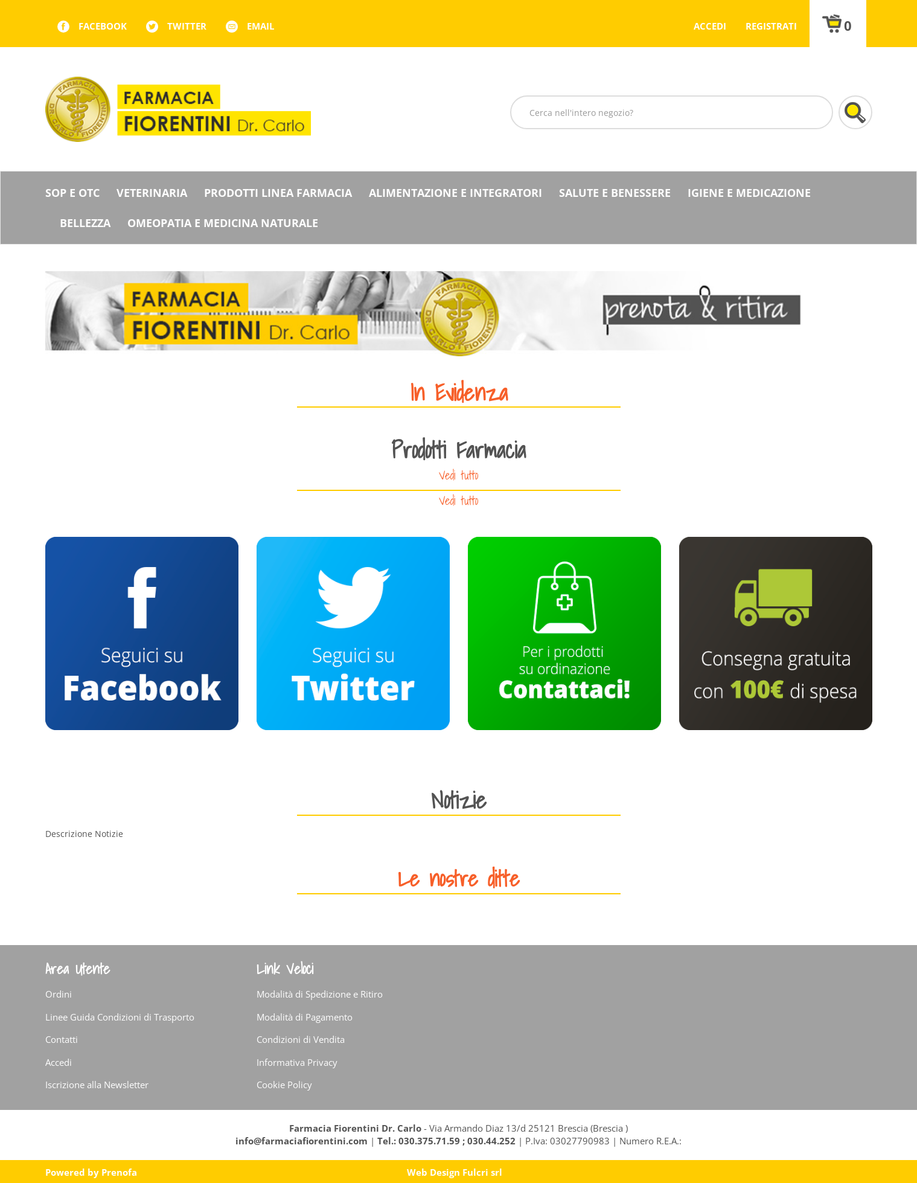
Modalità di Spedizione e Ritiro (320, 994)
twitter (186, 26)
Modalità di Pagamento (305, 1017)
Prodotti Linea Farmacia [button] (278, 192)
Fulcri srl (482, 1172)
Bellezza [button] (85, 223)
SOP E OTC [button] (72, 192)
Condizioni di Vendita (301, 1039)
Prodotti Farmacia (458, 449)
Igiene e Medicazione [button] (749, 192)
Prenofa (119, 1172)
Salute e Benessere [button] (615, 192)
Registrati (771, 26)
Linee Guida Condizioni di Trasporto (119, 1017)
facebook (102, 26)
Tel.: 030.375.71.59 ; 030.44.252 (446, 1141)
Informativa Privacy (297, 1062)
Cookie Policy (284, 1085)
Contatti (61, 1039)
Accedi (710, 26)
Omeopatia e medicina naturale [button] (222, 223)
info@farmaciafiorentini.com (302, 1141)
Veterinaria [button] (152, 192)
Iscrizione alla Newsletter (97, 1085)
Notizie (459, 799)
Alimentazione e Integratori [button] (455, 192)
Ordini (58, 994)
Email (260, 26)
